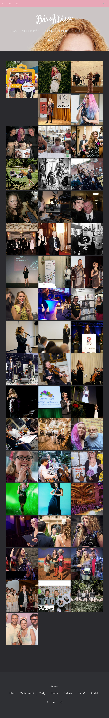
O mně (94, 31)
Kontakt (54, 39)
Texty (49, 31)
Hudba (64, 31)
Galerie (79, 31)
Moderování (31, 31)
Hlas (13, 31)
